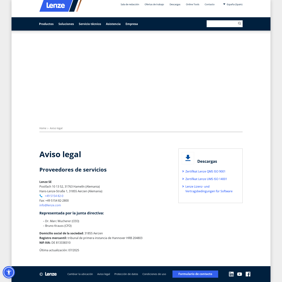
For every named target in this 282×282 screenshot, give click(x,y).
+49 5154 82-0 (53, 196)
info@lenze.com (50, 205)
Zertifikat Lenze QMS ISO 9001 (205, 171)
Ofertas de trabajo (154, 4)
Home (42, 128)
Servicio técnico (90, 24)
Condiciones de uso (154, 274)
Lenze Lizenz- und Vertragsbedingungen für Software (209, 189)
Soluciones (66, 24)
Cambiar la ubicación (80, 274)
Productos (46, 24)
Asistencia (113, 24)
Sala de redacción (130, 4)
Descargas (175, 4)
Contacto (210, 4)
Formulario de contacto (195, 274)
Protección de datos (126, 274)
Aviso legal (103, 274)
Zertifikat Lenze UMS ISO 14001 (206, 179)
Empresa (132, 24)
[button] (9, 272)
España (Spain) (232, 4)
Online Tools (192, 4)
